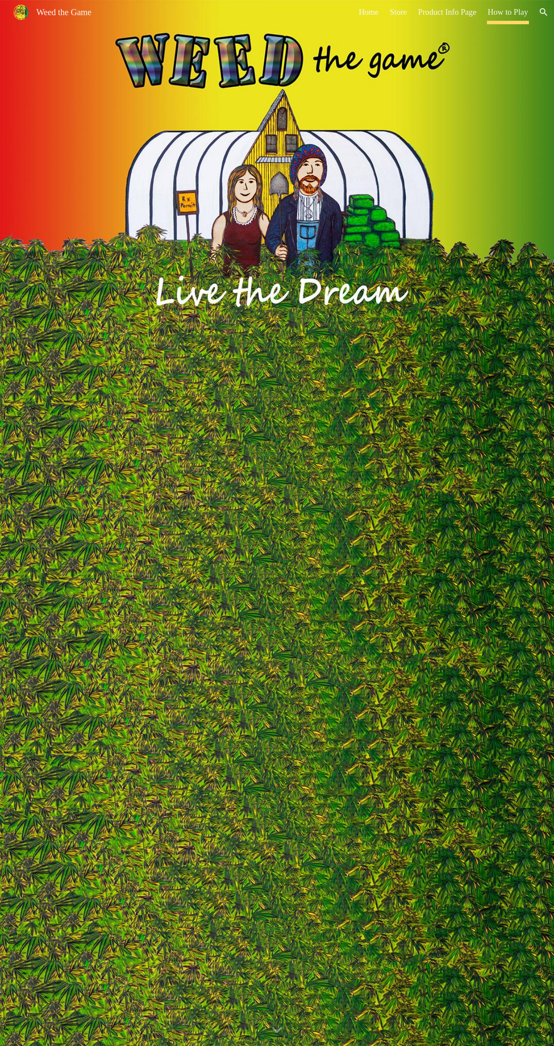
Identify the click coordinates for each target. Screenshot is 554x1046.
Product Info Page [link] (447, 11)
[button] (543, 12)
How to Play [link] (508, 11)
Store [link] (398, 11)
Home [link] (369, 11)
